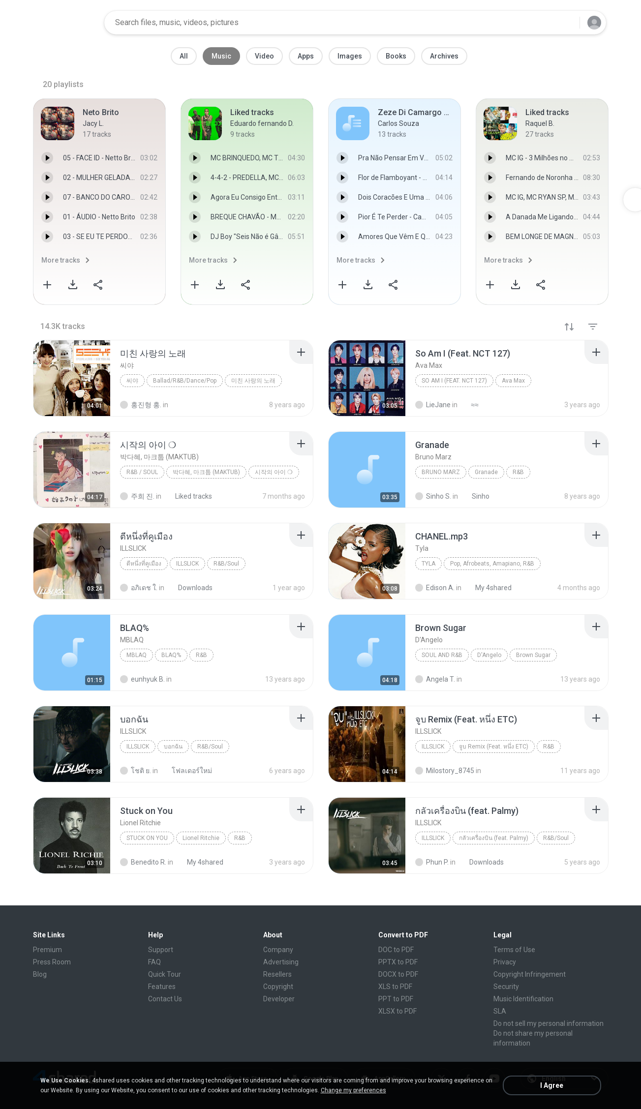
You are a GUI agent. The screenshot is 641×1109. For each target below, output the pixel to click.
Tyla (428, 563)
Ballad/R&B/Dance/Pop (184, 380)
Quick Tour (164, 974)
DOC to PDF (396, 950)
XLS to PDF (395, 986)
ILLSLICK (187, 563)
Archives (444, 56)
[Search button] (566, 22)
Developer (279, 999)
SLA (499, 1011)
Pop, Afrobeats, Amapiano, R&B (492, 563)
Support (160, 950)
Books (396, 56)
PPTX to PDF (398, 962)
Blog (40, 974)
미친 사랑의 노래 (253, 380)
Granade (486, 472)
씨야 (132, 380)
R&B (518, 472)
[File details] (71, 378)
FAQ (154, 962)
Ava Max (513, 380)
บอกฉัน (173, 746)
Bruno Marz (441, 472)
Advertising (281, 962)
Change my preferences (353, 1090)
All (184, 56)
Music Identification (523, 999)
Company (278, 950)
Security (506, 986)
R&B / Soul (142, 472)
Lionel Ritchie (201, 838)
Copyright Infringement (529, 974)
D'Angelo (489, 655)
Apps (306, 56)
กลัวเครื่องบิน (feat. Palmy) (493, 838)
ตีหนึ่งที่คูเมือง (143, 563)
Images (349, 56)
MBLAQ (136, 655)
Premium (47, 950)
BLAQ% (171, 655)
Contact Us (165, 999)
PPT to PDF (395, 999)
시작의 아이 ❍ (274, 472)
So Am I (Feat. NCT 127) (454, 380)
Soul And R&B (442, 655)
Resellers (277, 974)
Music (221, 56)
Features (162, 986)
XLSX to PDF (397, 1011)
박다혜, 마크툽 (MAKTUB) (206, 472)
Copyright (278, 986)
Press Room (52, 962)
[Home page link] (65, 23)
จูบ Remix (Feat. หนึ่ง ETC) (493, 746)
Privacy (504, 962)
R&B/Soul (226, 563)
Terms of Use (514, 950)
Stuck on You (147, 838)
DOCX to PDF (398, 974)
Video (264, 56)
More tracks (60, 260)
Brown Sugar (533, 655)
